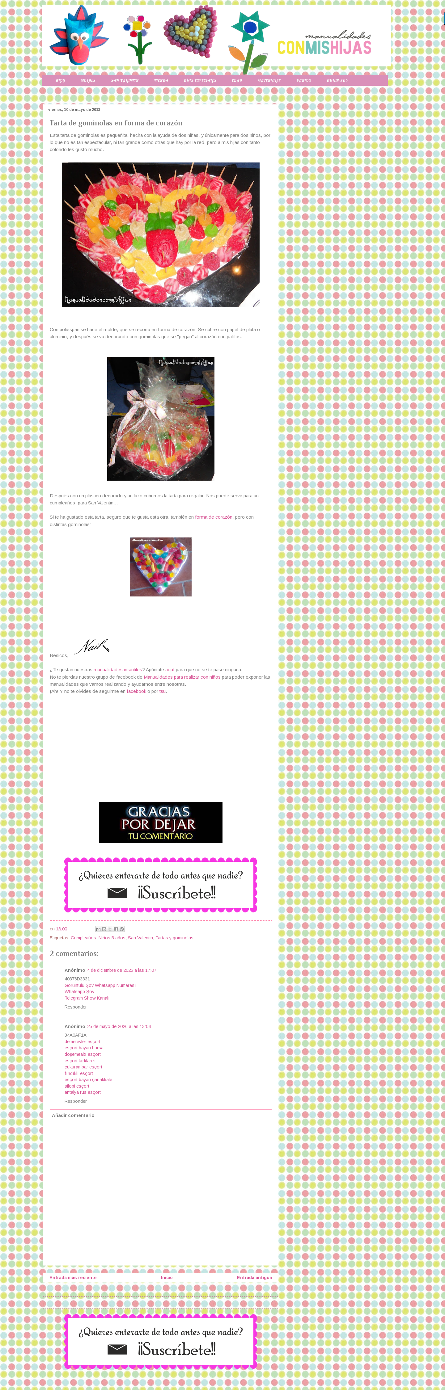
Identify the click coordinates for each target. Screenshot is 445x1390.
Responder (76, 1007)
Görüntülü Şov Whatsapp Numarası (100, 985)
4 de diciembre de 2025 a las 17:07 (121, 970)
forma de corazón (213, 517)
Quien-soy (337, 80)
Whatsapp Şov (79, 991)
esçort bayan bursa (84, 1047)
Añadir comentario (73, 1115)
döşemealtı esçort (83, 1054)
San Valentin (124, 80)
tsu (162, 691)
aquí (170, 669)
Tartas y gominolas (174, 937)
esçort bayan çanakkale (88, 1079)
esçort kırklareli (80, 1060)
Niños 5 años (112, 937)
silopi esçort (77, 1086)
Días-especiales (200, 80)
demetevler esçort (82, 1041)
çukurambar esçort (83, 1066)
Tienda (161, 80)
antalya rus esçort (83, 1092)
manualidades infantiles (118, 669)
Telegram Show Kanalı (87, 998)
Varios (303, 80)
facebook (136, 691)
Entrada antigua (254, 1277)
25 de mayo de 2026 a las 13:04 (119, 1026)
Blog (60, 80)
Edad (237, 80)
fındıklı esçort (79, 1073)
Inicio (167, 1277)
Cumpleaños (83, 937)
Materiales (269, 80)
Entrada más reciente (73, 1277)
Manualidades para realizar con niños (182, 677)
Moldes (88, 80)
